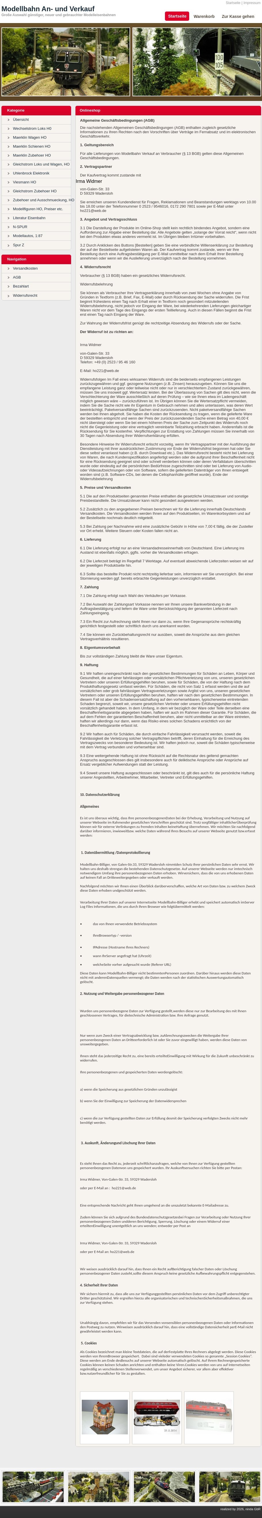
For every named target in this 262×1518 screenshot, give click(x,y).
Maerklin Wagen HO (30, 137)
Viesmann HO (24, 182)
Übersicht (21, 119)
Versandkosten (25, 268)
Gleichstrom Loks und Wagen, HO (41, 164)
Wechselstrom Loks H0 (32, 128)
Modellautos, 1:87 (28, 236)
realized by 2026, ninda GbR (241, 1509)
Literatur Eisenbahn (29, 218)
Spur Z (18, 245)
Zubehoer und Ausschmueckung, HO (43, 200)
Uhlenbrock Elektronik (31, 173)
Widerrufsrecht (25, 295)
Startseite (233, 3)
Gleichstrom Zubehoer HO (35, 191)
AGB (17, 277)
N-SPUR (20, 227)
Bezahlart (21, 286)
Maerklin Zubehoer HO (32, 155)
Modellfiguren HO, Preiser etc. (38, 209)
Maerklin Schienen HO (31, 146)
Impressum (252, 3)
